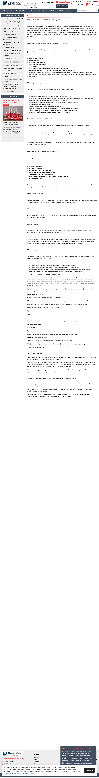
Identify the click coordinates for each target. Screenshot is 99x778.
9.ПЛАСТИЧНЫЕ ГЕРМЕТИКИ (12, 51)
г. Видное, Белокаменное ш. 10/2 (14, 758)
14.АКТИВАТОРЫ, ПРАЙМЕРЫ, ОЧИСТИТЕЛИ (12, 69)
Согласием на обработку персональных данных (19, 773)
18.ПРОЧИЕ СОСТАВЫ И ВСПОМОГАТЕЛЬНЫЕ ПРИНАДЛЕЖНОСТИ (10, 86)
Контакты (70, 10)
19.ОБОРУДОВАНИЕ (9, 91)
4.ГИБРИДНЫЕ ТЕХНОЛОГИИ (12, 32)
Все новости (13, 140)
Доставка (53, 10)
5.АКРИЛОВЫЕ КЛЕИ (9, 35)
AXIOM (21, 10)
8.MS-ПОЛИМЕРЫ (8, 48)
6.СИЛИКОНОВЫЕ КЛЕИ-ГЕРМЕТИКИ (10, 39)
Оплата (61, 10)
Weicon (37, 10)
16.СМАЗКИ (6, 76)
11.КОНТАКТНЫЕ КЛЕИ (10, 59)
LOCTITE (13, 10)
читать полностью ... (9, 135)
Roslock (29, 10)
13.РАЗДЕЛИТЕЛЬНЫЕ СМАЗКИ (12, 65)
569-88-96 (48, 2)
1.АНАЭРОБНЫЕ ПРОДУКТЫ (11, 18)
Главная (6, 10)
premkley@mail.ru (64, 2)
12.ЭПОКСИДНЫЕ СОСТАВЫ (11, 62)
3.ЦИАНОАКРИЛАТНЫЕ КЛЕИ (12, 29)
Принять (89, 770)
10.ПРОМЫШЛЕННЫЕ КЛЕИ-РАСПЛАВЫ (12, 55)
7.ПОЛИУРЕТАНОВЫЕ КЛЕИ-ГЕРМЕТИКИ (11, 44)
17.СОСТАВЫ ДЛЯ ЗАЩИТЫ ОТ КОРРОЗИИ (12, 80)
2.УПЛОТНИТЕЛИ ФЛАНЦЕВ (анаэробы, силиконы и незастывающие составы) (11, 24)
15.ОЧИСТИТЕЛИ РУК (9, 73)
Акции (44, 10)
